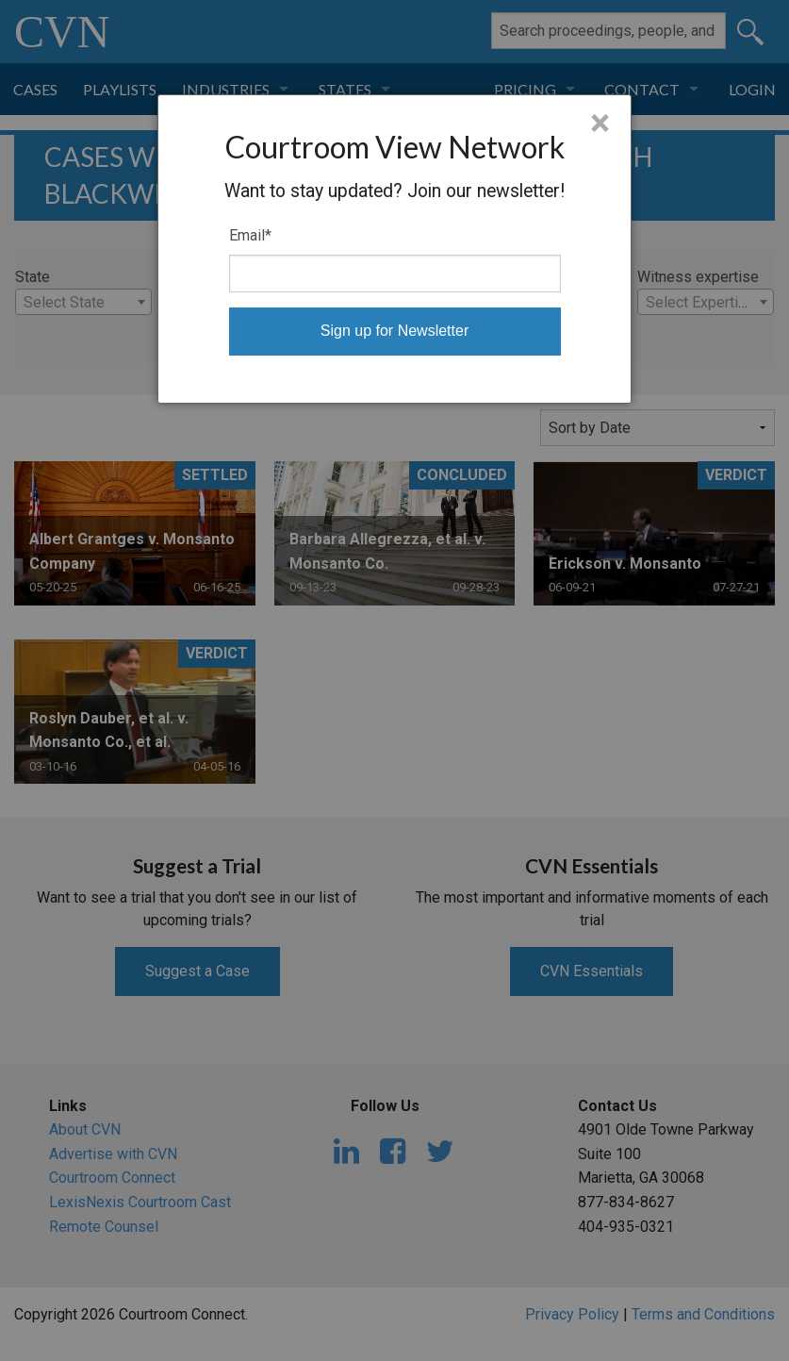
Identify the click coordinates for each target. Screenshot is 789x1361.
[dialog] (394, 249)
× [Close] (600, 123)
